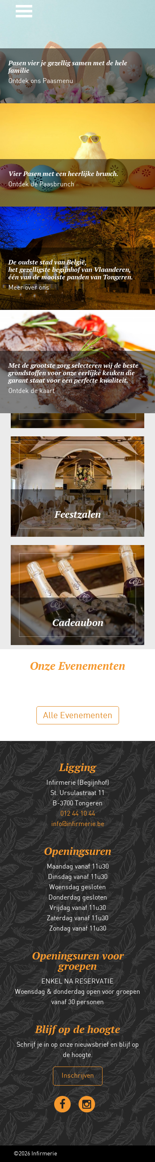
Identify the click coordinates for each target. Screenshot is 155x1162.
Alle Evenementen (77, 715)
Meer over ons (28, 288)
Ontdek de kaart (31, 391)
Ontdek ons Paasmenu (40, 81)
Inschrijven (78, 1075)
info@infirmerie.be (77, 824)
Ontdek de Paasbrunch (41, 184)
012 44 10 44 (77, 813)
